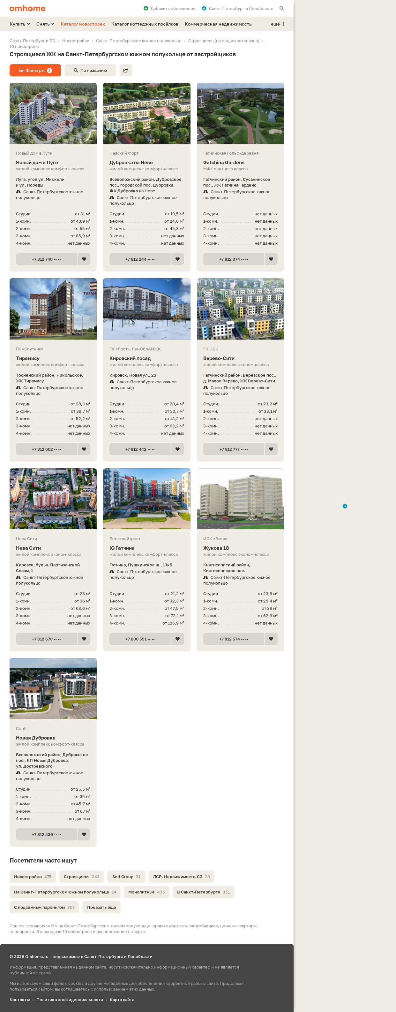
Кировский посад (146, 358)
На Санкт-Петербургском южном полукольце (65, 891)
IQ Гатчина (146, 548)
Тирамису (53, 358)
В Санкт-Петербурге (203, 891)
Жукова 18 (240, 548)
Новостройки (33, 876)
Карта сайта (122, 999)
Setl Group (126, 876)
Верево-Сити (240, 358)
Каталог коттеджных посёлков (144, 24)
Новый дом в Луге (53, 162)
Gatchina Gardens (240, 162)
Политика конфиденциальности (69, 999)
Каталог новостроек (83, 24)
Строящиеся (82, 876)
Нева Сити (53, 548)
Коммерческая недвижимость (218, 24)
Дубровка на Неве (146, 162)
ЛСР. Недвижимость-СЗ (181, 876)
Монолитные (146, 891)
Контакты (20, 999)
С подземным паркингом (44, 907)
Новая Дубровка (53, 737)
